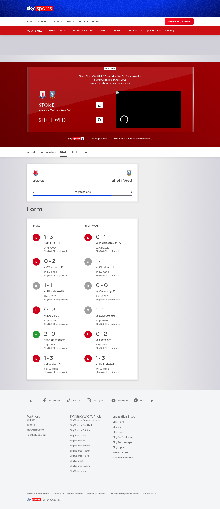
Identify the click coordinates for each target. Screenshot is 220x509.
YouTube (119, 400)
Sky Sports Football (81, 432)
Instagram (95, 400)
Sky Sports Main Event (82, 422)
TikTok (72, 400)
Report (31, 152)
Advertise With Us (123, 462)
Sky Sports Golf (78, 442)
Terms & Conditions (38, 493)
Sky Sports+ (76, 468)
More (97, 21)
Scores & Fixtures (83, 30)
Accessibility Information (124, 493)
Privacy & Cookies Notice (68, 493)
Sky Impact (119, 452)
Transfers (116, 30)
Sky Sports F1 (77, 447)
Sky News (118, 427)
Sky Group (118, 437)
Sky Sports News (79, 462)
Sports (44, 21)
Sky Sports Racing (80, 473)
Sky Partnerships (122, 447)
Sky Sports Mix (78, 478)
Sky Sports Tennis (80, 452)
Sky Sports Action (80, 457)
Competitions (151, 30)
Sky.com (118, 422)
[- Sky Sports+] (76, 138)
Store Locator (121, 457)
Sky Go (117, 432)
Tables (102, 30)
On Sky (169, 30)
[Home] (40, 8)
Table (75, 152)
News (52, 30)
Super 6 (31, 427)
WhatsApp (143, 400)
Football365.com (36, 437)
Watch (70, 21)
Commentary (47, 152)
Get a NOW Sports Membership (132, 138)
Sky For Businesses (123, 442)
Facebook (50, 400)
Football (34, 30)
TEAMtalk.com (35, 432)
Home (30, 21)
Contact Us (149, 493)
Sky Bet (83, 21)
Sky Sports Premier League (85, 427)
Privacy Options (96, 493)
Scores (58, 21)
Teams (131, 30)
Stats (63, 152)
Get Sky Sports (98, 138)
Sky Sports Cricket (80, 437)
